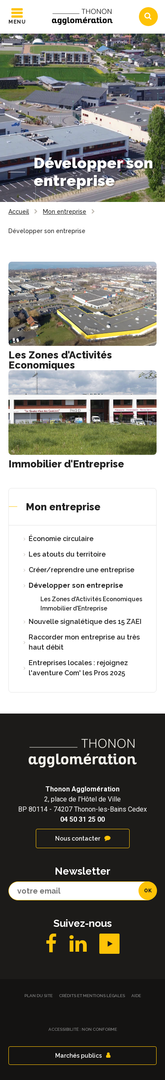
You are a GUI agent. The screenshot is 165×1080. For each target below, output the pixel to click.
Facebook (51, 944)
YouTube (109, 944)
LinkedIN (78, 944)
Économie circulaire (61, 539)
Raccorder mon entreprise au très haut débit (84, 642)
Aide (136, 995)
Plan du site (38, 995)
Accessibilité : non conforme (82, 1029)
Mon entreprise (63, 507)
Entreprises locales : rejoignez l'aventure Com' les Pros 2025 (78, 668)
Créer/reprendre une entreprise (81, 570)
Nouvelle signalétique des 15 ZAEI (85, 622)
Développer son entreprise (76, 585)
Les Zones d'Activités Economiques (60, 360)
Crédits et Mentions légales (92, 995)
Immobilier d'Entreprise (66, 464)
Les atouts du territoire (67, 554)
